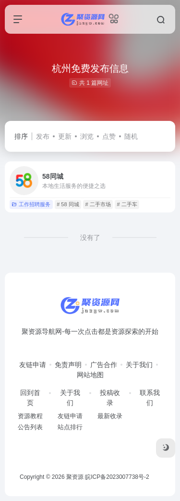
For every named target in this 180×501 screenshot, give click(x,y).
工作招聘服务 (31, 204)
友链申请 (32, 365)
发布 (42, 136)
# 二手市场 (97, 204)
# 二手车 (127, 204)
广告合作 (103, 365)
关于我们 (139, 365)
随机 (131, 136)
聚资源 (75, 477)
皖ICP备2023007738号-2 (117, 477)
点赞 (109, 136)
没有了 (90, 237)
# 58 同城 (68, 204)
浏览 (87, 136)
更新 (65, 136)
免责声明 (68, 365)
